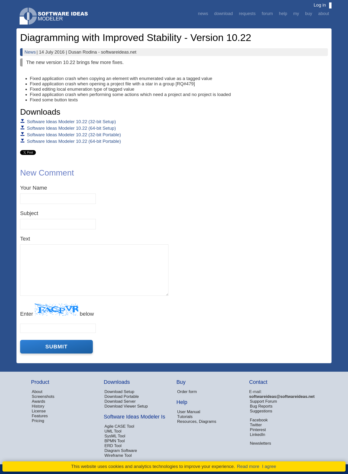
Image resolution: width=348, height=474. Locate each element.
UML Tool (112, 431)
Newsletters (260, 443)
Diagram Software (120, 450)
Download (223, 13)
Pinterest (258, 429)
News (203, 13)
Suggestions (261, 411)
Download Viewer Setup (126, 406)
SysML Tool (114, 436)
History (38, 406)
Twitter (256, 425)
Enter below (57, 310)
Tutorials (185, 416)
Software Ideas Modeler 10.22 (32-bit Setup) (71, 121)
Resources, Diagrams (196, 421)
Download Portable (121, 396)
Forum (267, 13)
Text (25, 239)
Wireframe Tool (118, 455)
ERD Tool (113, 445)
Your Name (33, 188)
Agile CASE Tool (119, 426)
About (323, 13)
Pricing (38, 420)
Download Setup (119, 391)
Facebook (259, 420)
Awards (38, 401)
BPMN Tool (114, 441)
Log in (320, 5)
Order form (187, 391)
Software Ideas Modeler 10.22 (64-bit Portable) (74, 141)
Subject (29, 213)
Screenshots (43, 396)
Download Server (120, 401)
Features (40, 416)
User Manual (188, 412)
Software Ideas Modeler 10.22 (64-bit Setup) (71, 128)
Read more (248, 466)
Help (283, 13)
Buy (308, 13)
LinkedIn (257, 434)
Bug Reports (261, 406)
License (39, 411)
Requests (247, 13)
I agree (269, 466)
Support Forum (263, 401)
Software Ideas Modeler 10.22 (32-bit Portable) (74, 134)
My (296, 13)
